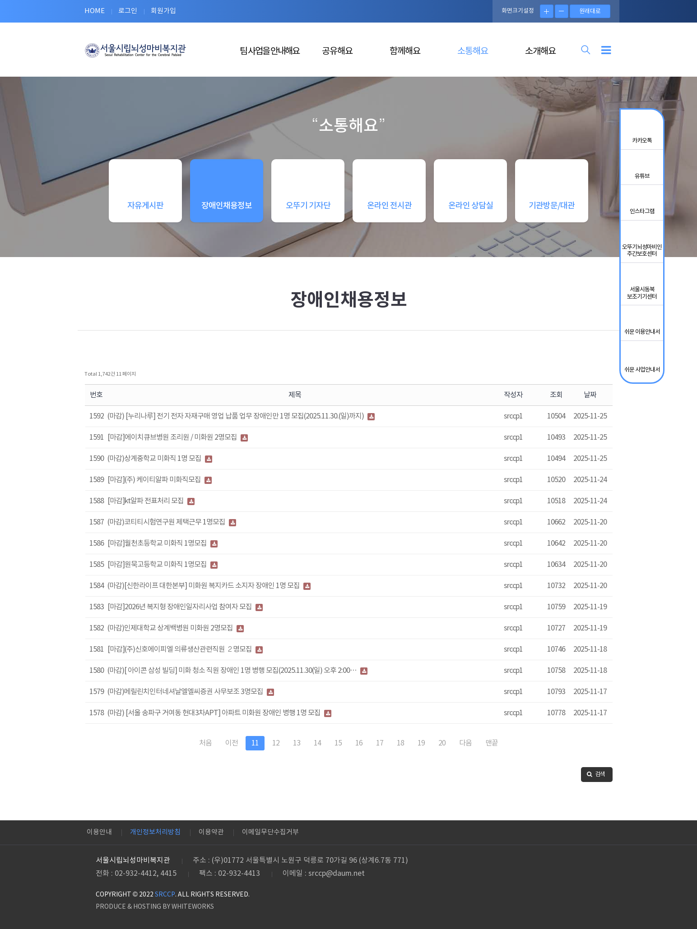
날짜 (590, 401)
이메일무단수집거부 (270, 832)
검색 (596, 780)
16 (358, 749)
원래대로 (590, 11)
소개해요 (540, 51)
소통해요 (472, 51)
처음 (205, 749)
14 (317, 749)
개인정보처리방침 (155, 832)
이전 (231, 749)
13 (296, 749)
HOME (94, 11)
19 (421, 749)
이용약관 (211, 832)
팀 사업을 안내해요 (269, 51)
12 (275, 749)
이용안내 (99, 832)
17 (379, 749)
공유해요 (337, 51)
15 (338, 749)
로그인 (127, 11)
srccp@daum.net (336, 873)
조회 (556, 401)
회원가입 (163, 11)
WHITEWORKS (193, 907)
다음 (465, 749)
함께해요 (405, 51)
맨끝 (491, 749)
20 (442, 749)
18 (400, 749)
